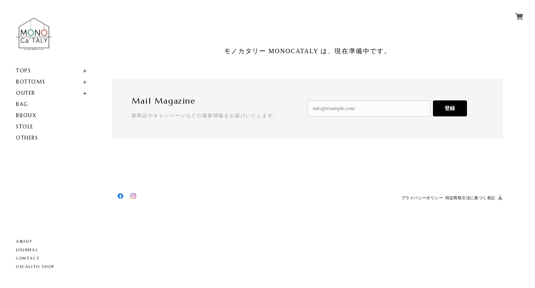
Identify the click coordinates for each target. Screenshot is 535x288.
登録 (450, 108)
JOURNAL (27, 249)
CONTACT (28, 258)
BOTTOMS (30, 81)
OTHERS (27, 137)
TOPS (23, 70)
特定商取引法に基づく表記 (470, 198)
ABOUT (24, 241)
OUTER (25, 93)
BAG (22, 104)
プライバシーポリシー (422, 198)
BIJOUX (26, 115)
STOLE (25, 126)
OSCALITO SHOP (35, 266)
